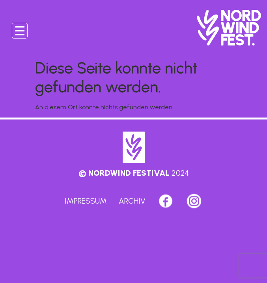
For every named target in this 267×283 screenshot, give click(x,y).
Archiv (132, 201)
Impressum (86, 201)
